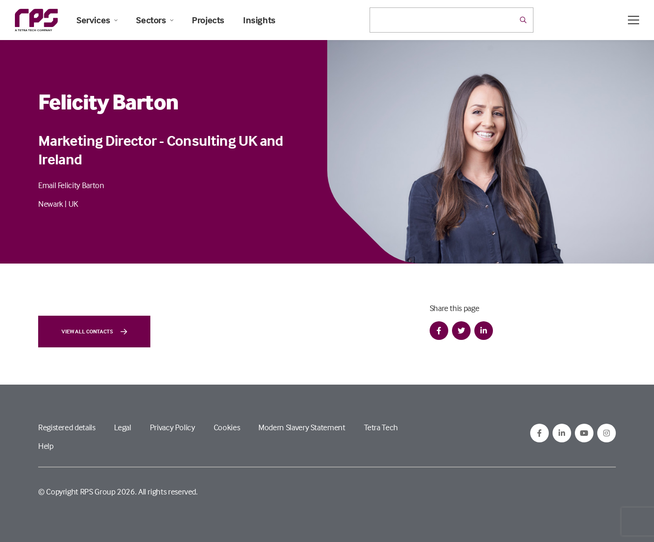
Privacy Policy (172, 427)
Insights (259, 20)
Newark (50, 203)
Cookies (227, 427)
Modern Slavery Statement (301, 427)
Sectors (154, 20)
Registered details (66, 427)
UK (73, 203)
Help (46, 445)
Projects (208, 20)
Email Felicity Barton (71, 185)
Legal (122, 427)
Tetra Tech (381, 427)
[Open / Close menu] (633, 20)
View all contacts (94, 331)
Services (96, 20)
